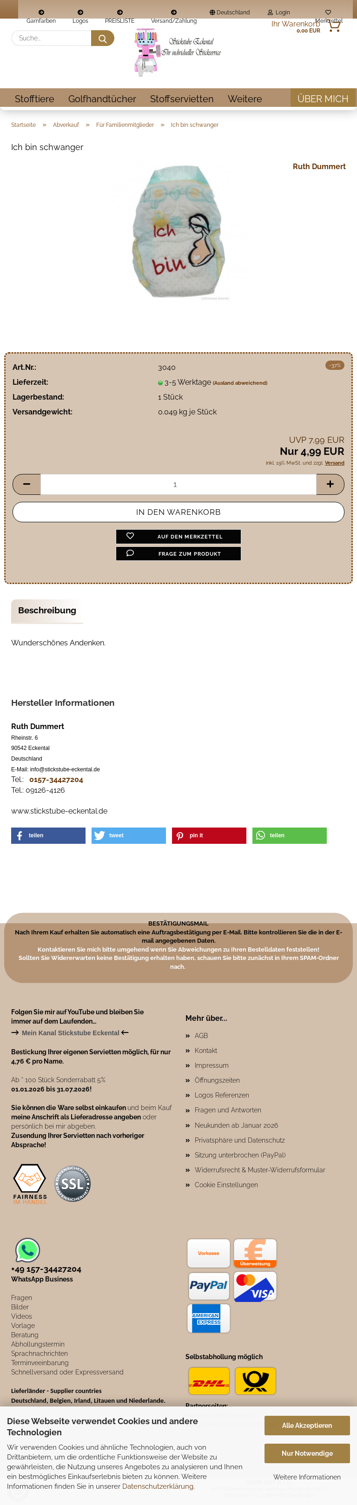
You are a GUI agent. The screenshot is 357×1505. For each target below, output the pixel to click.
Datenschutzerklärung (157, 1486)
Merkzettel (328, 14)
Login (279, 12)
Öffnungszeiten (217, 1080)
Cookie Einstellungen (226, 1185)
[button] (26, 484)
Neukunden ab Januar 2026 (236, 1125)
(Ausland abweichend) (240, 383)
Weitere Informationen (307, 1477)
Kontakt (206, 1050)
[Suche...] (102, 38)
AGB (201, 1035)
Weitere (245, 99)
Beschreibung (47, 610)
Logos (80, 14)
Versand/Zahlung (174, 14)
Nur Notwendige (307, 1453)
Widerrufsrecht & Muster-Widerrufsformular (260, 1170)
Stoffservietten (182, 99)
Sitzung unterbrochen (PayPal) (240, 1155)
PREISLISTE (119, 14)
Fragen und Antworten (228, 1110)
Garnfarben (41, 14)
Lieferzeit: (30, 382)
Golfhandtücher (102, 99)
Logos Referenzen (222, 1095)
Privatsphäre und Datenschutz (240, 1140)
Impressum (212, 1065)
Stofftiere (34, 99)
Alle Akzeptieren (307, 1425)
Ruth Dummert (319, 166)
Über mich (323, 99)
